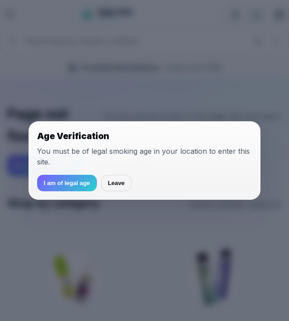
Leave (116, 183)
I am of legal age (67, 183)
